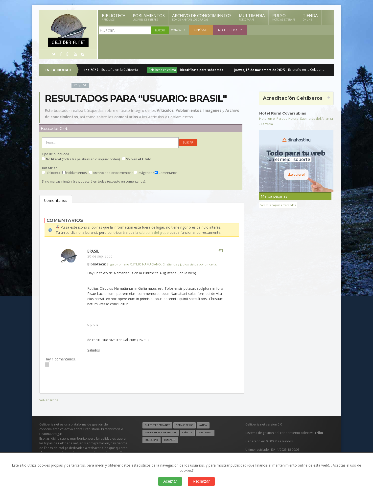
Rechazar (201, 481)
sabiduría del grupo (154, 232)
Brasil (93, 250)
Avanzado (178, 30)
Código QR (81, 85)
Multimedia (252, 17)
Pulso (283, 17)
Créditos (194, 438)
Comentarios (55, 200)
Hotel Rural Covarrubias (285, 113)
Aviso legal (215, 438)
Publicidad (152, 446)
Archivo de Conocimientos (202, 17)
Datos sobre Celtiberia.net (163, 438)
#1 (221, 250)
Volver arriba (49, 404)
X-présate (201, 30)
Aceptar (170, 481)
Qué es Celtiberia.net (159, 430)
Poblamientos (149, 17)
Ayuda (212, 430)
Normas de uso (191, 430)
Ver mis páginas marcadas (279, 205)
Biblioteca (113, 17)
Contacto (173, 446)
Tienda (310, 17)
